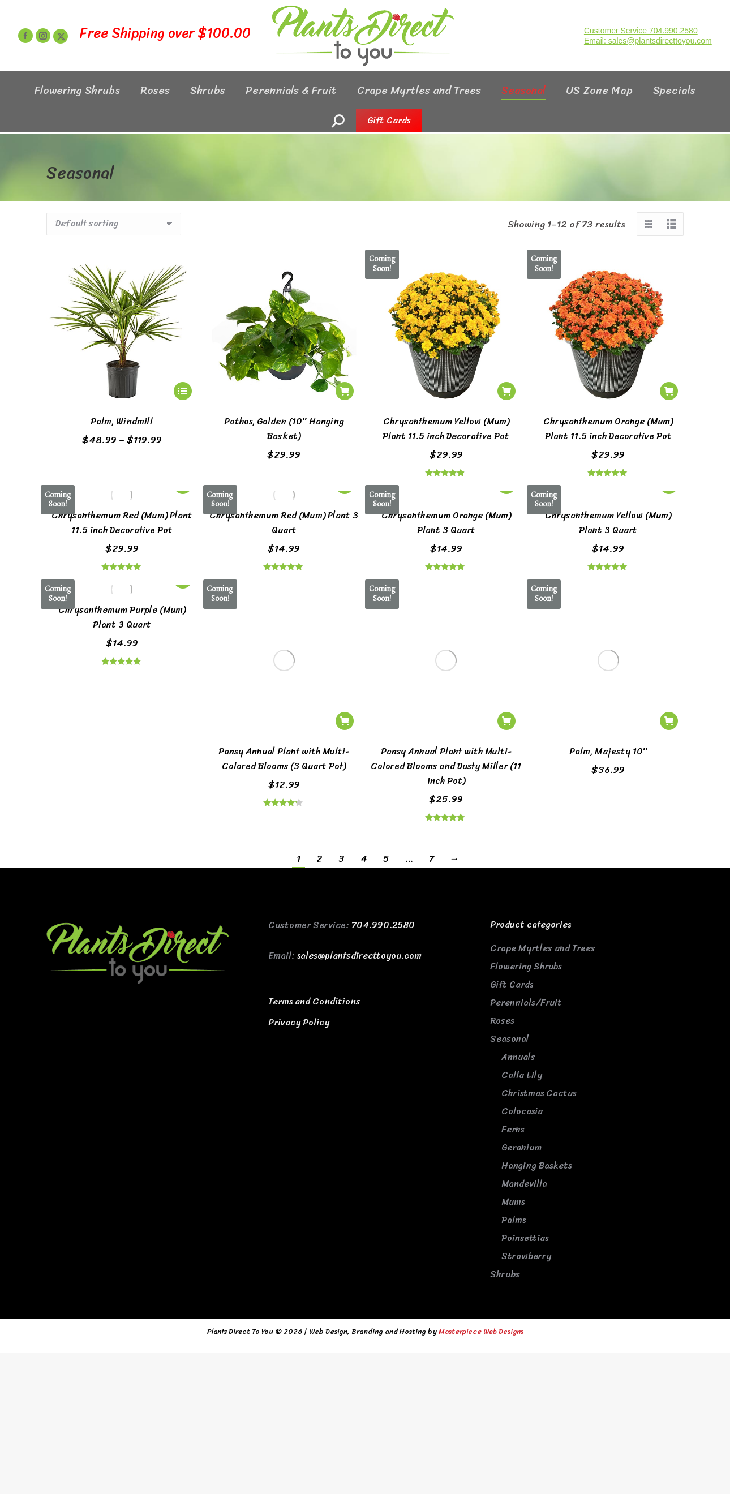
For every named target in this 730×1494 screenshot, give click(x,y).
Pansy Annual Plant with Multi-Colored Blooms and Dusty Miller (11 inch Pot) (446, 624)
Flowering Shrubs (525, 824)
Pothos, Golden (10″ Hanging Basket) (284, 428)
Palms (513, 1078)
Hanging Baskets (536, 1024)
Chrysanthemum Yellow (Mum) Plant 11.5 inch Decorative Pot (446, 428)
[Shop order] (113, 224)
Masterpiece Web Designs (481, 1189)
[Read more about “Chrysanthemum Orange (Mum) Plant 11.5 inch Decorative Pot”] (669, 391)
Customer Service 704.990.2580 (641, 50)
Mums (513, 1060)
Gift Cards (511, 843)
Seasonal (509, 897)
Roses (502, 879)
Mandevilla (524, 1042)
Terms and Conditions (314, 860)
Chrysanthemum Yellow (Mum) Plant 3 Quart (608, 522)
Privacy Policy (298, 881)
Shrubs (505, 1132)
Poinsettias (524, 1096)
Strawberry (526, 1114)
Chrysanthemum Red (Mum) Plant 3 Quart (283, 522)
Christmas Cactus (538, 951)
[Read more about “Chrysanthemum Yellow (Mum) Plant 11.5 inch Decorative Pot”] (506, 391)
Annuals (518, 915)
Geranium (521, 1006)
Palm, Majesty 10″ (608, 610)
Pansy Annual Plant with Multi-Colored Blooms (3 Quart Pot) (283, 617)
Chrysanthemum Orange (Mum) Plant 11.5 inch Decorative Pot (608, 428)
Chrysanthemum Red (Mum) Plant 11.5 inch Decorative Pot (121, 522)
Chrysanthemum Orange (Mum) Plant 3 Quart (446, 522)
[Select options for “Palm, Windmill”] (183, 391)
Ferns (512, 987)
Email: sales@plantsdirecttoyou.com (648, 61)
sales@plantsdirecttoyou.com (359, 814)
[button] (345, 391)
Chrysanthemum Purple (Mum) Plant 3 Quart (122, 617)
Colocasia (522, 969)
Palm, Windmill (122, 421)
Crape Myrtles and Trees (542, 806)
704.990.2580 (383, 783)
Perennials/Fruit (526, 861)
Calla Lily (521, 933)
